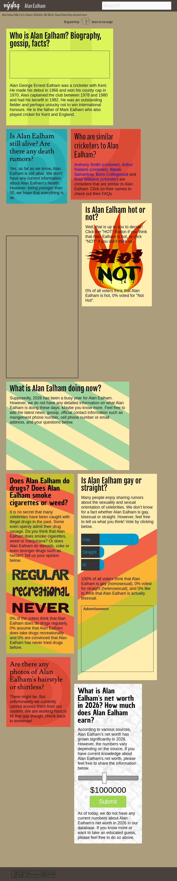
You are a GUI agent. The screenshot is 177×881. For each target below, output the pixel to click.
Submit (108, 801)
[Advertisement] (42, 306)
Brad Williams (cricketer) (96, 179)
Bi (84, 564)
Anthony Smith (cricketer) (97, 164)
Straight (89, 552)
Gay (86, 539)
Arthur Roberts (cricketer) (103, 167)
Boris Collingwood (112, 174)
